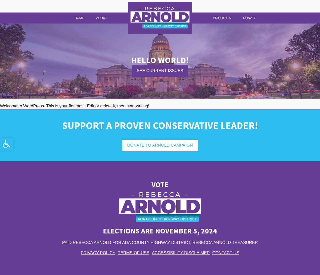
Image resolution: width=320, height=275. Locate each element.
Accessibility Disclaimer (181, 252)
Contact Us (225, 252)
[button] (6, 144)
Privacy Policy (98, 252)
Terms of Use (134, 252)
